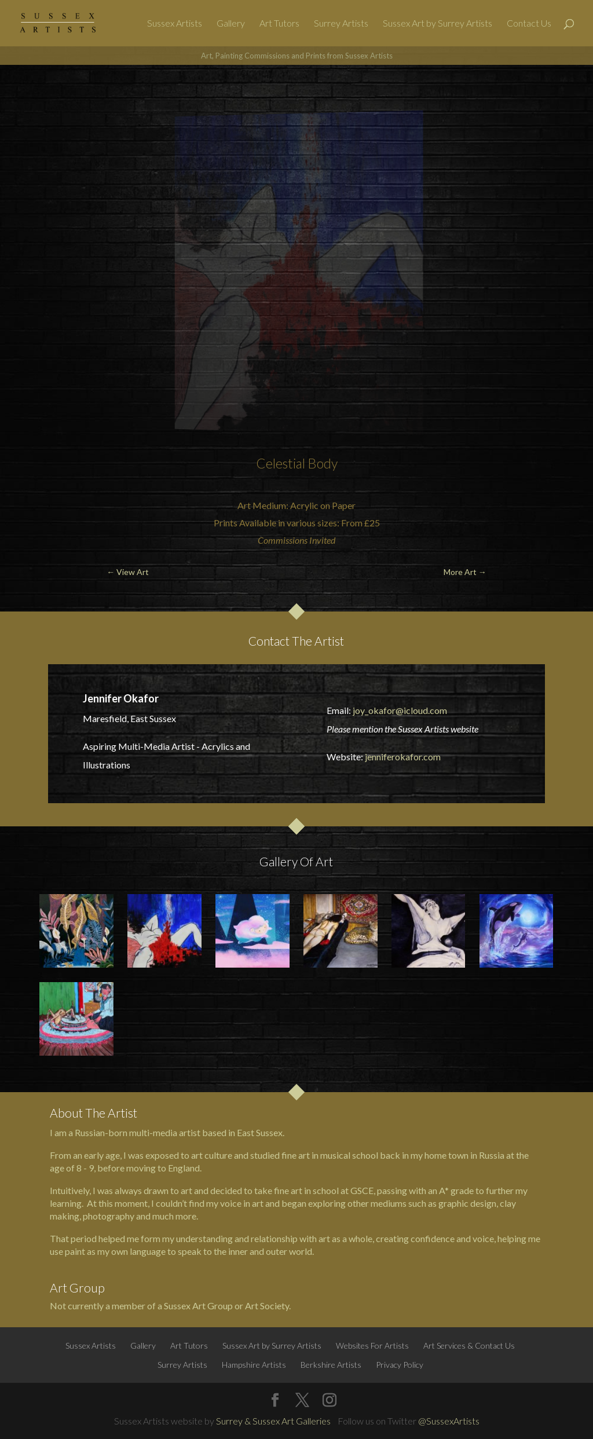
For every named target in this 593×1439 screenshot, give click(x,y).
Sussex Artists (174, 23)
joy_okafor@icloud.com (400, 710)
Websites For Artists (372, 1345)
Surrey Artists (341, 23)
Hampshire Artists (254, 1365)
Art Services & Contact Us (469, 1345)
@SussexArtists (448, 1420)
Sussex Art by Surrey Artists (437, 23)
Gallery (231, 23)
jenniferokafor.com (403, 756)
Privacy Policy (399, 1365)
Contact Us (529, 23)
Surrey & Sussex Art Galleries (273, 1420)
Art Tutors (279, 23)
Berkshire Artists (331, 1365)
